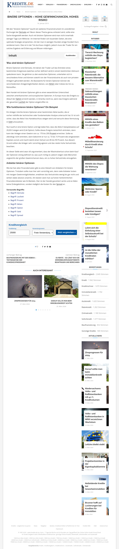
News (18, 12)
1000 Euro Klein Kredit (21, 538)
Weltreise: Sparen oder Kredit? (93, 190)
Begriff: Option (17, 208)
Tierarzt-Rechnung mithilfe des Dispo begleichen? (94, 55)
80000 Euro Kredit (29, 542)
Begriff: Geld (16, 211)
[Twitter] (99, 4)
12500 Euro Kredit (86, 538)
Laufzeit (22, 102)
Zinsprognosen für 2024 (24, 301)
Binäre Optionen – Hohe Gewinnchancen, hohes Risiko (43, 12)
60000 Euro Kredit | (90, 540)
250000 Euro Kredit (102, 542)
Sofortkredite (83, 534)
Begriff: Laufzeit (17, 196)
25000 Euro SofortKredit (31, 540)
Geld (10, 122)
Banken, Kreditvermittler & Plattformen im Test (65, 526)
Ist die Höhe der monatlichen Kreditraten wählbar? (92, 254)
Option (18, 99)
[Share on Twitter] (45, 247)
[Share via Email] (50, 247)
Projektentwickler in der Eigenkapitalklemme (95, 464)
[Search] (111, 4)
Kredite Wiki (86, 526)
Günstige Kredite (89, 331)
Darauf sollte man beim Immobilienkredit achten (93, 373)
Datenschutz (104, 526)
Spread (59, 184)
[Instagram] (101, 4)
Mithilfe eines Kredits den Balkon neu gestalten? (94, 122)
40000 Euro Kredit (63, 540)
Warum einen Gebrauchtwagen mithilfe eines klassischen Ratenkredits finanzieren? (93, 95)
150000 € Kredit (79, 542)
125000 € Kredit (67, 542)
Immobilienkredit (89, 292)
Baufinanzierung (88, 325)
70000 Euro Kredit (102, 540)
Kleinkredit (75, 534)
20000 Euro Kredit (17, 540)
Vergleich (49, 4)
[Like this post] (38, 247)
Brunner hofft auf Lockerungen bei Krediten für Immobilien (93, 507)
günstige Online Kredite (63, 534)
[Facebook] (96, 4)
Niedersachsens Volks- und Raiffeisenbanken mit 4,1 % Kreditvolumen (93, 394)
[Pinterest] (104, 4)
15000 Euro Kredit (99, 538)
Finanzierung (62, 4)
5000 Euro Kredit (49, 538)
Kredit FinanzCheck (95, 532)
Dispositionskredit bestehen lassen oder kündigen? (94, 211)
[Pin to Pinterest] (47, 247)
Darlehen (87, 4)
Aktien (51, 84)
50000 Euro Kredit (76, 540)
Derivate (22, 32)
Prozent (53, 133)
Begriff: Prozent (17, 200)
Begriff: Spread (17, 215)
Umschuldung (75, 4)
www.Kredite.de (32, 532)
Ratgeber (43, 526)
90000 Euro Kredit (41, 542)
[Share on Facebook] (42, 247)
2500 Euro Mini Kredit (36, 538)
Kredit (40, 4)
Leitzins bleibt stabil (95, 444)
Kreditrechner (87, 286)
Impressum (59, 529)
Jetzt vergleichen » (66, 232)
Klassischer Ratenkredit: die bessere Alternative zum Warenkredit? (94, 76)
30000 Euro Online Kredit (49, 540)
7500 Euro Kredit (61, 538)
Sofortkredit (87, 319)
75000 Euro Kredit (16, 542)
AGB (95, 526)
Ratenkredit (86, 307)
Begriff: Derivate (17, 193)
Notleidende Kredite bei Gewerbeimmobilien (95, 486)
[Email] (106, 4)
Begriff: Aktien (16, 204)
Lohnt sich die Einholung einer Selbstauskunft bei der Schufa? (94, 232)
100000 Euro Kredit (55, 542)
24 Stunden (62, 532)
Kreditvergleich (88, 274)
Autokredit (86, 301)
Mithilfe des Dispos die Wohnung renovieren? (94, 167)
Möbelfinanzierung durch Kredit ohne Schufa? (94, 144)
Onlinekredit (87, 313)
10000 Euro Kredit (74, 538)
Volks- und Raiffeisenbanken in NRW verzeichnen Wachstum (94, 417)
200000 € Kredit (90, 542)
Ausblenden (70, 55)
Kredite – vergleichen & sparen (20, 526)
